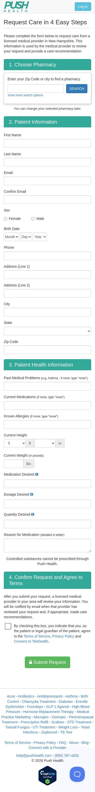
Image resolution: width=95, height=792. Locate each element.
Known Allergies (31, 416)
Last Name (12, 154)
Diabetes (66, 702)
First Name (12, 135)
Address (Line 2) (17, 285)
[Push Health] (16, 6)
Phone (9, 247)
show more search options (25, 95)
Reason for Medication (34, 535)
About (74, 743)
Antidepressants (50, 696)
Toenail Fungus (17, 727)
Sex (7, 210)
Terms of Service (37, 636)
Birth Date (12, 229)
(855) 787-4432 (67, 756)
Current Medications (34, 397)
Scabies (57, 722)
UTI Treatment (43, 727)
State (8, 323)
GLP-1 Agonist (57, 707)
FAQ (62, 743)
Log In (83, 7)
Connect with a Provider (47, 748)
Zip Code (11, 342)
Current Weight (24, 455)
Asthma (72, 696)
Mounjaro (41, 717)
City (7, 304)
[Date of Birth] (11, 237)
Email (8, 173)
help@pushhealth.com (34, 756)
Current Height (15, 435)
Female (15, 219)
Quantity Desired (17, 514)
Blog (85, 743)
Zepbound (49, 732)
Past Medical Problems (46, 378)
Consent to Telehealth (31, 641)
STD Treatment (79, 722)
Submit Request (47, 662)
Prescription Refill (34, 722)
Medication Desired (19, 474)
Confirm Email (15, 191)
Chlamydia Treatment (38, 702)
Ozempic (59, 717)
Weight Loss (68, 727)
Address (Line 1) (17, 266)
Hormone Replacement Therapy (48, 712)
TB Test (66, 732)
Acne (11, 696)
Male (40, 219)
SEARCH (76, 89)
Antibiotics (26, 696)
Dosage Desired (16, 494)
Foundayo (35, 707)
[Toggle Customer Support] (77, 774)
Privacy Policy (63, 636)
